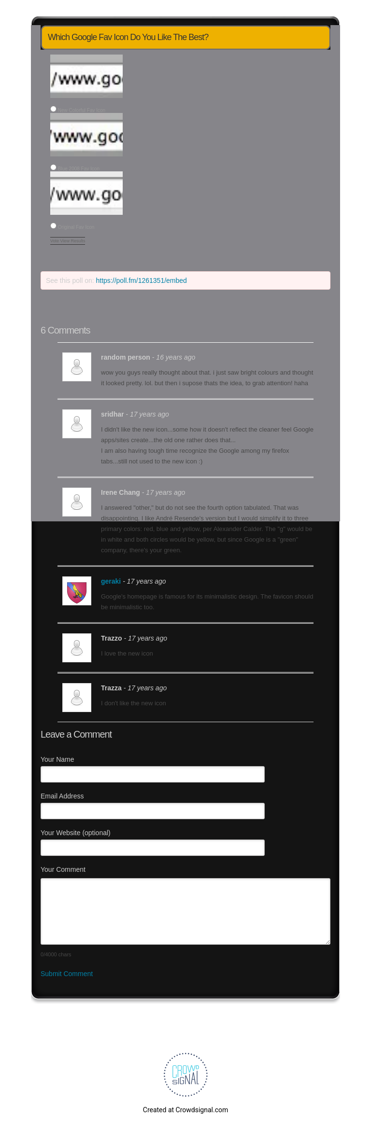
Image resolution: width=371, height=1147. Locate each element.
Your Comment (63, 869)
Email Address (62, 796)
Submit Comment (67, 974)
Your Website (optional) (76, 833)
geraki (111, 581)
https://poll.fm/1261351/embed (141, 280)
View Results (73, 240)
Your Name (57, 759)
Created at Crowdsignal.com (185, 1110)
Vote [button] (55, 240)
